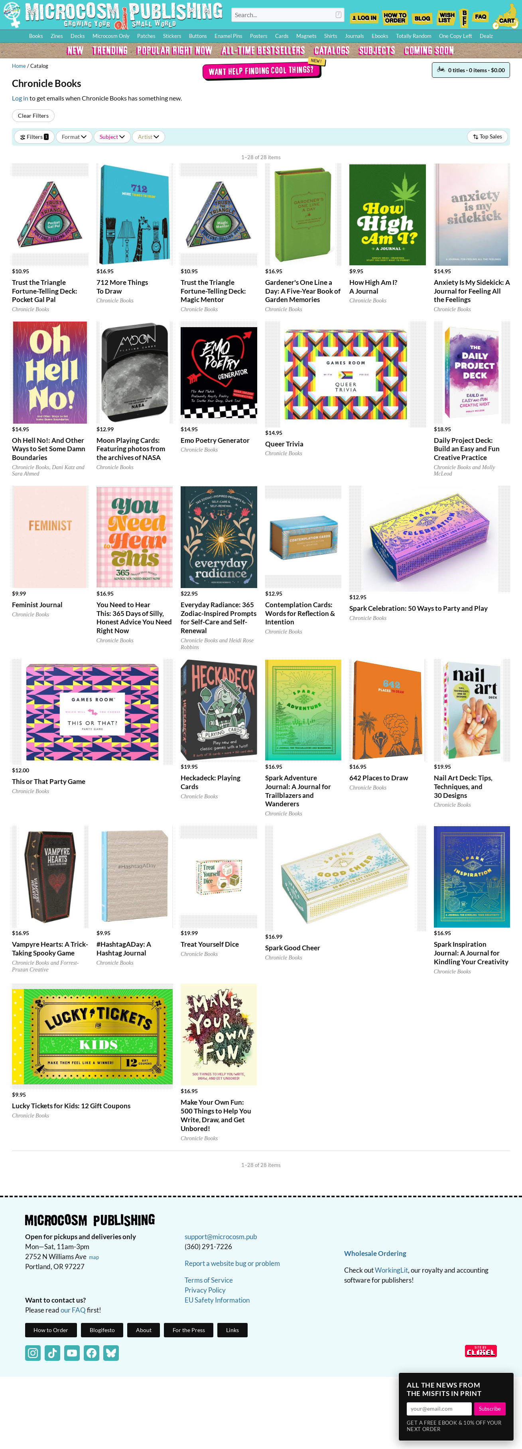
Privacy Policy (205, 1290)
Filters (34, 136)
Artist (148, 136)
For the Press (189, 1330)
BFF (464, 16)
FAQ (480, 16)
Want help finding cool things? (261, 70)
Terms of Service (209, 1280)
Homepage (113, 15)
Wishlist (446, 16)
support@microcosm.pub (221, 1236)
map (94, 1257)
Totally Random (413, 36)
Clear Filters (33, 115)
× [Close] (505, 1381)
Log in (20, 98)
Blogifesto (102, 1330)
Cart (506, 16)
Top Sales (487, 136)
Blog (422, 16)
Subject (112, 136)
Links (232, 1330)
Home (19, 66)
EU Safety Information (217, 1300)
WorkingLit (391, 1270)
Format (74, 136)
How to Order (395, 16)
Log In (364, 16)
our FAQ (73, 1310)
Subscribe (490, 1409)
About (144, 1330)
